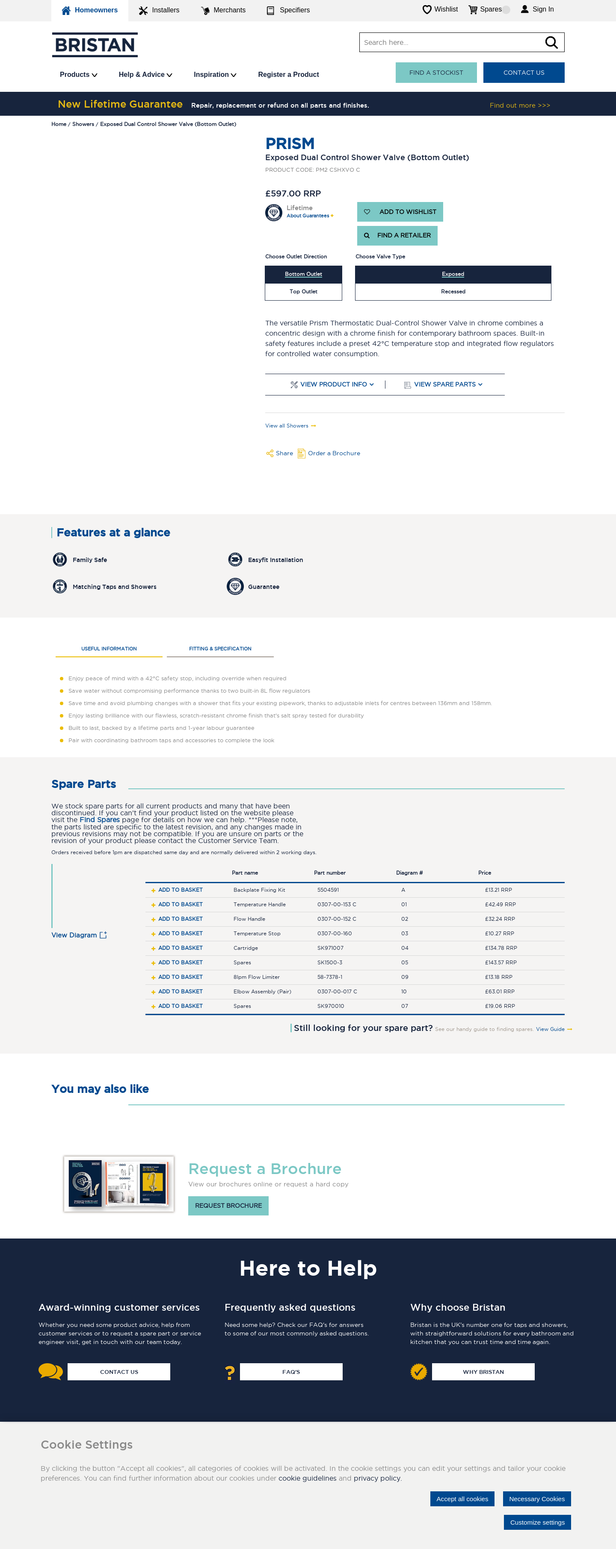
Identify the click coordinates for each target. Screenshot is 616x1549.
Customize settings (535, 1522)
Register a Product (288, 74)
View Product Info (333, 384)
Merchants (223, 10)
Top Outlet (303, 291)
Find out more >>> (520, 105)
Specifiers (288, 10)
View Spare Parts (445, 384)
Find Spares (100, 819)
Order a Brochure (334, 453)
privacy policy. (378, 1477)
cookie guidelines (307, 1477)
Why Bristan (483, 1372)
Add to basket (180, 890)
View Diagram (74, 935)
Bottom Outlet (303, 274)
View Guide (550, 1029)
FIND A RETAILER (397, 235)
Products (79, 74)
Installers (159, 10)
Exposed (453, 274)
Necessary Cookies (534, 1498)
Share (284, 453)
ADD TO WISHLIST (400, 211)
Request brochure (228, 1206)
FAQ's (291, 1372)
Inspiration (215, 74)
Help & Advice (145, 74)
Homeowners (90, 10)
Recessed (453, 291)
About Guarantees (308, 216)
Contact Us (524, 72)
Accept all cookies (455, 1498)
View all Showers (286, 425)
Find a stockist (436, 72)
